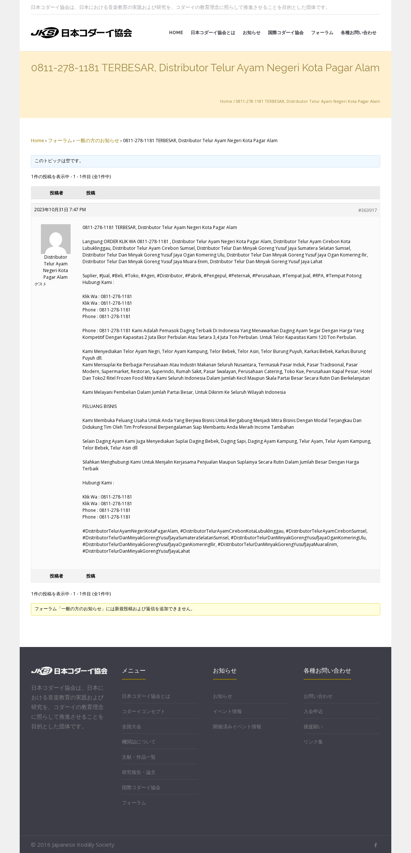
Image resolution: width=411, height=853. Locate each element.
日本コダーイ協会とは (146, 696)
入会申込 (313, 711)
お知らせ (222, 696)
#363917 (367, 210)
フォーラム (60, 140)
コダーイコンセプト (143, 711)
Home (226, 101)
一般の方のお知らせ (97, 140)
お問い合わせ (318, 696)
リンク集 (313, 741)
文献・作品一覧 (139, 757)
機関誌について (139, 741)
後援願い (313, 726)
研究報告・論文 (139, 772)
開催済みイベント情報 (237, 726)
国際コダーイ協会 (141, 787)
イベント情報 (227, 711)
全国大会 (131, 726)
